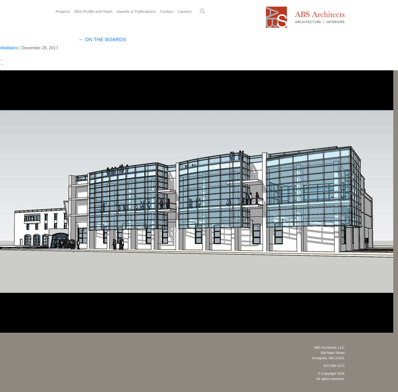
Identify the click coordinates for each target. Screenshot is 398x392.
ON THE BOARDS (102, 39)
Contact (167, 11)
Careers (184, 11)
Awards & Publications (136, 11)
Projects (63, 11)
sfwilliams (9, 48)
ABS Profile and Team (93, 11)
